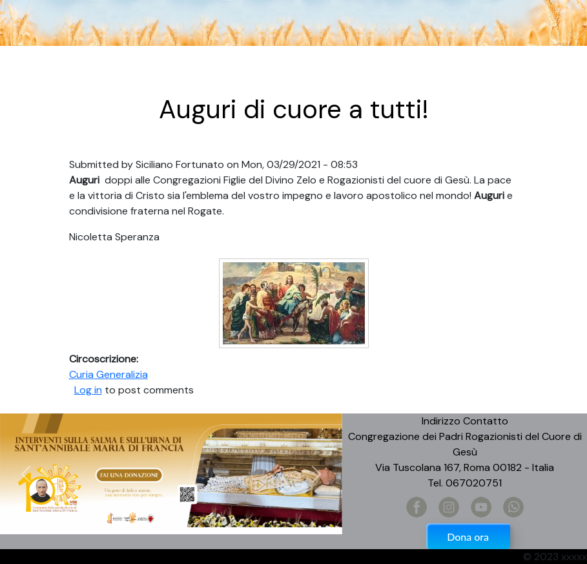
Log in (88, 390)
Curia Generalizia (108, 374)
